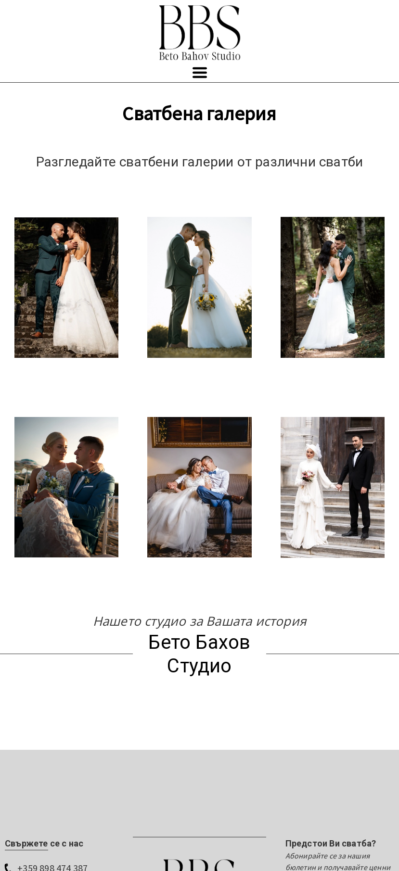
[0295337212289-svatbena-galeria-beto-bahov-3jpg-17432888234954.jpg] (333, 287)
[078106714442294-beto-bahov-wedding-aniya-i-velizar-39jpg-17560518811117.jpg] (199, 287)
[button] (200, 72)
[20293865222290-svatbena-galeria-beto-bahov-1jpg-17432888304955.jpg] (66, 287)
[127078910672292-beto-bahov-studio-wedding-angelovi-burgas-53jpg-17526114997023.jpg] (66, 487)
